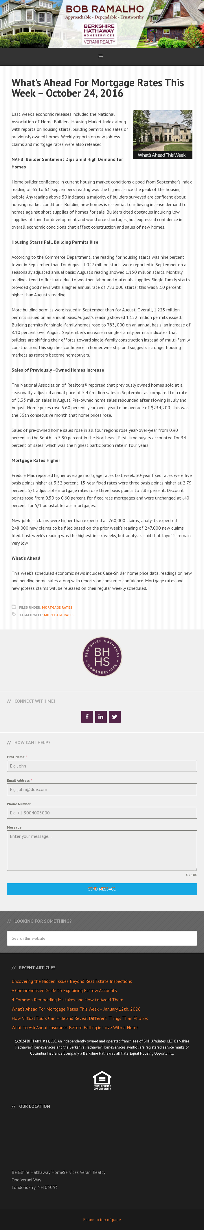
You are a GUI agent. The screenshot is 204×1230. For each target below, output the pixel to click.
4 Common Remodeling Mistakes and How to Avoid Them (67, 1000)
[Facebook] (87, 717)
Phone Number (19, 804)
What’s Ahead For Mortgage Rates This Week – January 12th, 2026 (76, 1009)
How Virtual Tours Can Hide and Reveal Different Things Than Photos (80, 1018)
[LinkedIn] (101, 717)
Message (14, 827)
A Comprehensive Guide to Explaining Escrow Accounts (64, 990)
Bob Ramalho (102, 24)
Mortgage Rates (57, 607)
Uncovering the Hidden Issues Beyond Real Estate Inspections (72, 981)
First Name (17, 756)
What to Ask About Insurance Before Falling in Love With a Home (75, 1027)
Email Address (19, 780)
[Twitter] (115, 717)
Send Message (102, 889)
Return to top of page (102, 1219)
